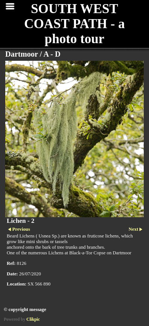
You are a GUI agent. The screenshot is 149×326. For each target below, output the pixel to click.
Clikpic (33, 319)
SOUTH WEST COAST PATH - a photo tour (74, 24)
